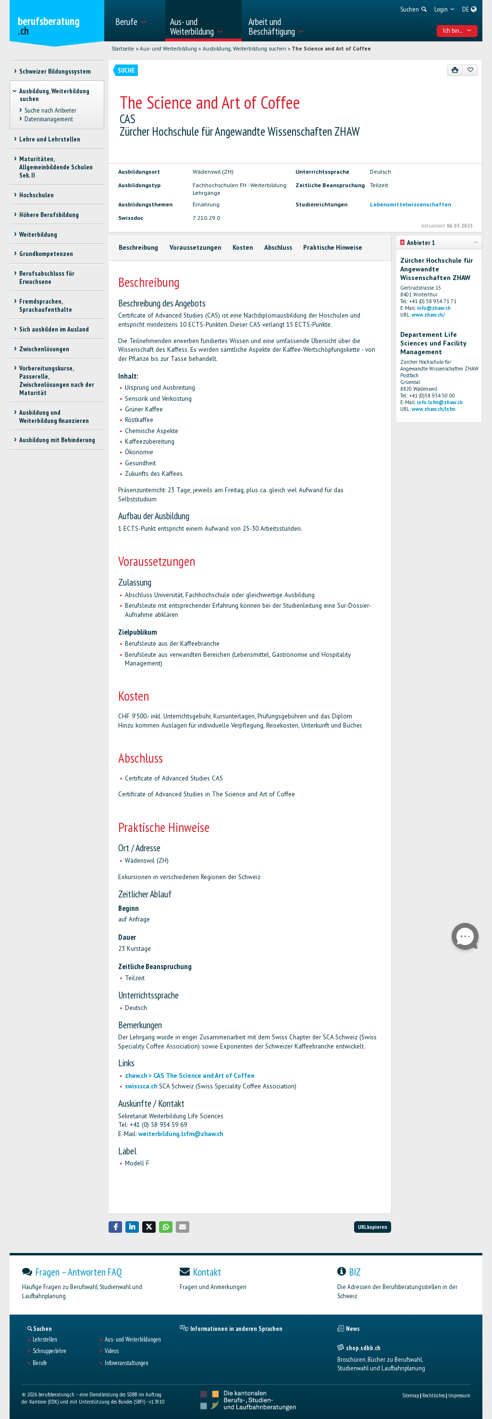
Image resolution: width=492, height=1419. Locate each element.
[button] (115, 1226)
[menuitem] (137, 20)
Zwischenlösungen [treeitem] (44, 349)
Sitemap (410, 1395)
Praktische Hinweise (332, 247)
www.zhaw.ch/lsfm (433, 409)
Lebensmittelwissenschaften (410, 204)
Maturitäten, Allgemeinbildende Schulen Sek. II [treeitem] (56, 166)
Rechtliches (433, 1395)
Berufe (40, 1363)
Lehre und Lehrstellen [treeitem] (49, 139)
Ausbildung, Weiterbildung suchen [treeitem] (54, 95)
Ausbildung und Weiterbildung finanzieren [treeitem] (54, 416)
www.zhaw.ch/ (428, 314)
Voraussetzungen (195, 247)
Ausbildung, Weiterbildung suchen (244, 48)
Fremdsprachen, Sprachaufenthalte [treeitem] (45, 305)
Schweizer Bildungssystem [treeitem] (55, 71)
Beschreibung (138, 247)
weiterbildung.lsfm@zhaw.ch (180, 1134)
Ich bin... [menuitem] (457, 30)
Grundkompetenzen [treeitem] (46, 253)
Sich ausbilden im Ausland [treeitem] (54, 329)
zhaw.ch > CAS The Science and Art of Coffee (190, 1076)
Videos (112, 1351)
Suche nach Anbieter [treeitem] (50, 110)
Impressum (459, 1395)
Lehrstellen (45, 1339)
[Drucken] (455, 70)
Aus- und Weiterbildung (168, 48)
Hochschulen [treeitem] (36, 195)
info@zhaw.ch (434, 308)
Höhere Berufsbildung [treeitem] (49, 214)
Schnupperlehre (49, 1351)
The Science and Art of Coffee (331, 48)
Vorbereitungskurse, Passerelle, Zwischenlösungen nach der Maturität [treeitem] (56, 380)
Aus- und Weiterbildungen (133, 1339)
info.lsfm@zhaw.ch (440, 402)
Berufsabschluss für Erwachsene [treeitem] (46, 277)
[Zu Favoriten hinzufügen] (470, 70)
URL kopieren (372, 1226)
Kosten (243, 247)
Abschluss (278, 247)
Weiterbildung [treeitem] (38, 234)
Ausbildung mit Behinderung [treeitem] (57, 439)
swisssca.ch (141, 1086)
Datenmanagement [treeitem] (49, 119)
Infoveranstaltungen (126, 1363)
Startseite (122, 48)
